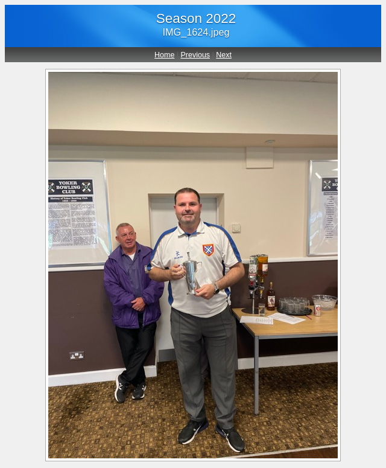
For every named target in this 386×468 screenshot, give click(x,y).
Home (164, 55)
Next (224, 55)
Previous (195, 55)
